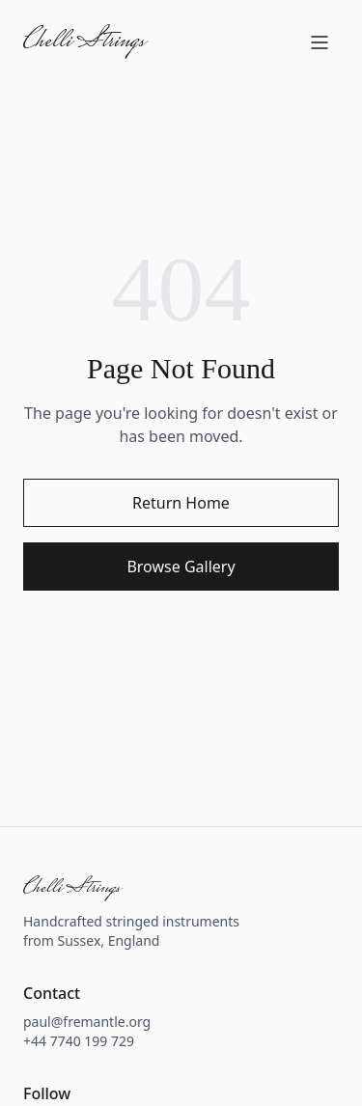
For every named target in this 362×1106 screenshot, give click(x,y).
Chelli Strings (84, 42)
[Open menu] (319, 42)
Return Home (181, 502)
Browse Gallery (180, 566)
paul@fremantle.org (87, 1021)
